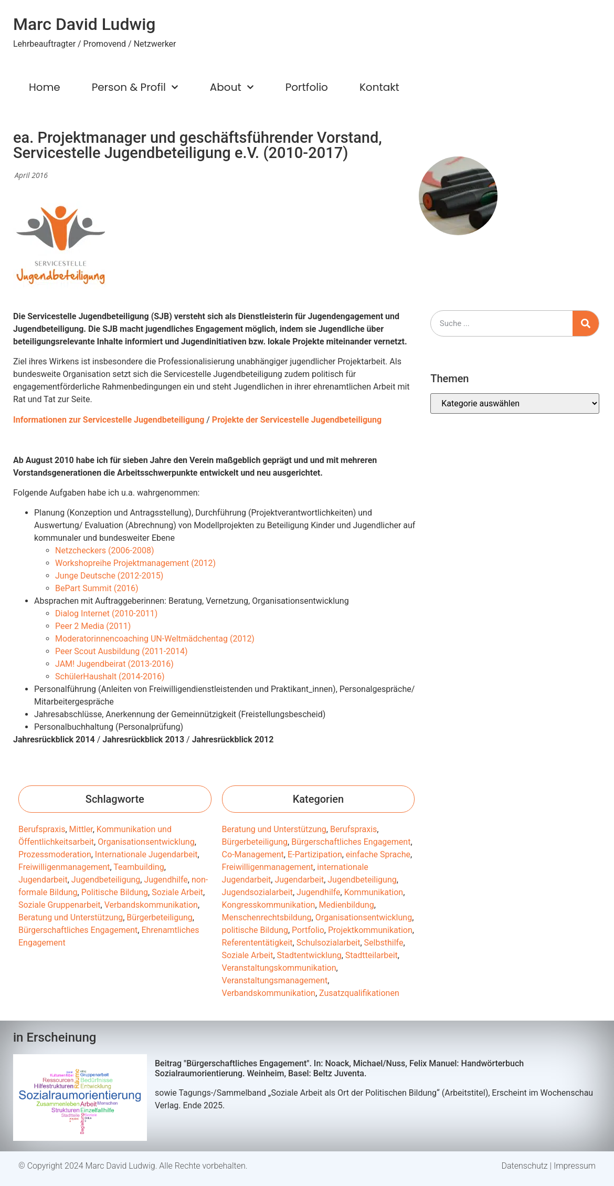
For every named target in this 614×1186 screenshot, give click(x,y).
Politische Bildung (114, 892)
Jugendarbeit (43, 880)
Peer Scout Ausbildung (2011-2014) (121, 651)
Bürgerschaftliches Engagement (77, 930)
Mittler (81, 829)
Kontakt (379, 87)
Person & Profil (135, 87)
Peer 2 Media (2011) (93, 626)
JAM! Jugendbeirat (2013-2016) (114, 664)
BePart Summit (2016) (97, 588)
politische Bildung (255, 930)
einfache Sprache (378, 854)
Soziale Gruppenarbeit (59, 905)
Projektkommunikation (370, 930)
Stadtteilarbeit (371, 955)
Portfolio (306, 87)
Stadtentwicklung (309, 955)
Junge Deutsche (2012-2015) (109, 576)
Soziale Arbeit (177, 892)
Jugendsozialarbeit (257, 892)
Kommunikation (373, 892)
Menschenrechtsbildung (267, 917)
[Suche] (586, 323)
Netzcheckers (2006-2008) (104, 550)
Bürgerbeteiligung (159, 917)
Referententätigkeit (257, 943)
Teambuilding (138, 867)
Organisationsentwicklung (146, 842)
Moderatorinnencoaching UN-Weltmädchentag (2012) (155, 639)
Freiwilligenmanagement (64, 867)
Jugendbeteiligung (105, 880)
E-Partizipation (315, 854)
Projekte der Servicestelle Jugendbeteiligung (297, 420)
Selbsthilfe (384, 943)
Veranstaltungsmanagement (275, 980)
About (232, 87)
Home (44, 87)
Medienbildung (346, 905)
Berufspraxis (41, 829)
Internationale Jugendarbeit (146, 854)
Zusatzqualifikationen (359, 993)
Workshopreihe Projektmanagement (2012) (135, 563)
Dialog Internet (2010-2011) (106, 613)
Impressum (575, 1166)
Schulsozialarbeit (329, 943)
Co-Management (253, 854)
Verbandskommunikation (151, 905)
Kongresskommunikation (268, 905)
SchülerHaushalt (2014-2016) (110, 676)
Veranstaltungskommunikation (279, 968)
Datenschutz (525, 1166)
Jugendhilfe (165, 880)
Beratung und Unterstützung (70, 917)
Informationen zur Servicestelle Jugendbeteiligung (108, 420)
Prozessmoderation (54, 854)
